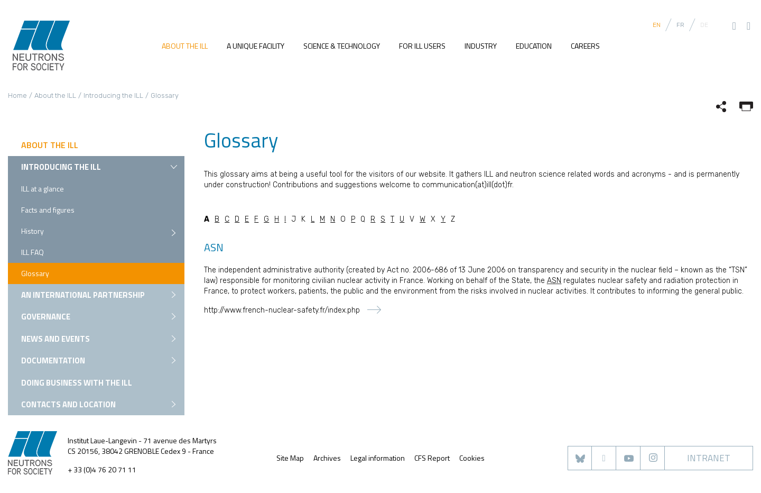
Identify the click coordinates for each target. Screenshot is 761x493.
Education (534, 45)
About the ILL (185, 45)
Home (17, 95)
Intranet (708, 458)
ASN (554, 280)
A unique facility (255, 45)
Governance (45, 317)
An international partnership (83, 295)
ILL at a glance (42, 188)
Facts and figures (48, 209)
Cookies (472, 458)
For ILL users (422, 45)
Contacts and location (68, 404)
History (32, 230)
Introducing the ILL (113, 95)
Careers (585, 45)
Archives (327, 457)
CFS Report (432, 457)
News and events (55, 339)
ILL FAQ (32, 252)
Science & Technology (341, 45)
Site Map (290, 457)
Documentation (53, 360)
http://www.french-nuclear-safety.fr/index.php (282, 310)
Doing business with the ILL (76, 383)
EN (657, 25)
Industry (481, 45)
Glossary (35, 273)
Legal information (377, 457)
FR (680, 25)
